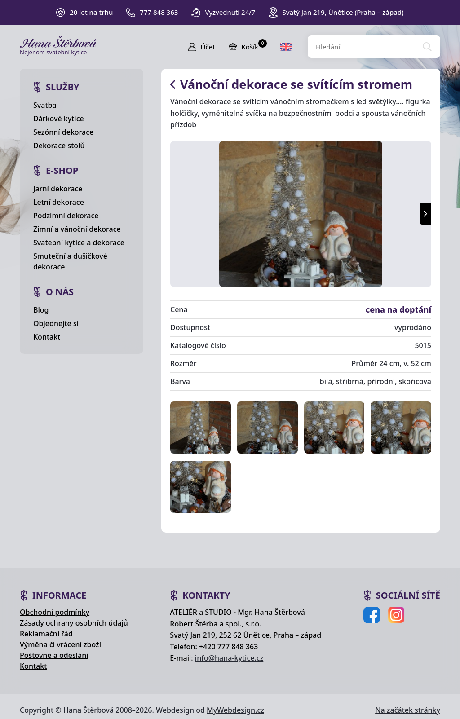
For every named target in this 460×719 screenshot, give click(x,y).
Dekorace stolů (58, 145)
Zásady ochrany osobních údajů (74, 623)
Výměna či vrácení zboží (60, 644)
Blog (41, 310)
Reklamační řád (46, 634)
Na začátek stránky (407, 710)
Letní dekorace (58, 202)
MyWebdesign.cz (235, 710)
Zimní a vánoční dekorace (77, 229)
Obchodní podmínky (54, 612)
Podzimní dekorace (66, 216)
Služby (63, 87)
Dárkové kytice (58, 119)
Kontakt (46, 337)
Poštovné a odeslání (54, 655)
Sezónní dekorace (63, 132)
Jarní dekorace (58, 189)
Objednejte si (56, 323)
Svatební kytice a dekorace (78, 242)
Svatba (45, 105)
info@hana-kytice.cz (229, 658)
